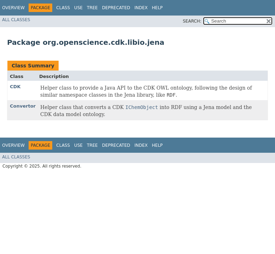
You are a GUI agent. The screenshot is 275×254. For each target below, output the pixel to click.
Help (157, 7)
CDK (15, 86)
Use (78, 7)
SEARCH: (192, 21)
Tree (92, 7)
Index (141, 7)
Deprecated (116, 7)
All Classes (16, 19)
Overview (13, 7)
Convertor (23, 106)
